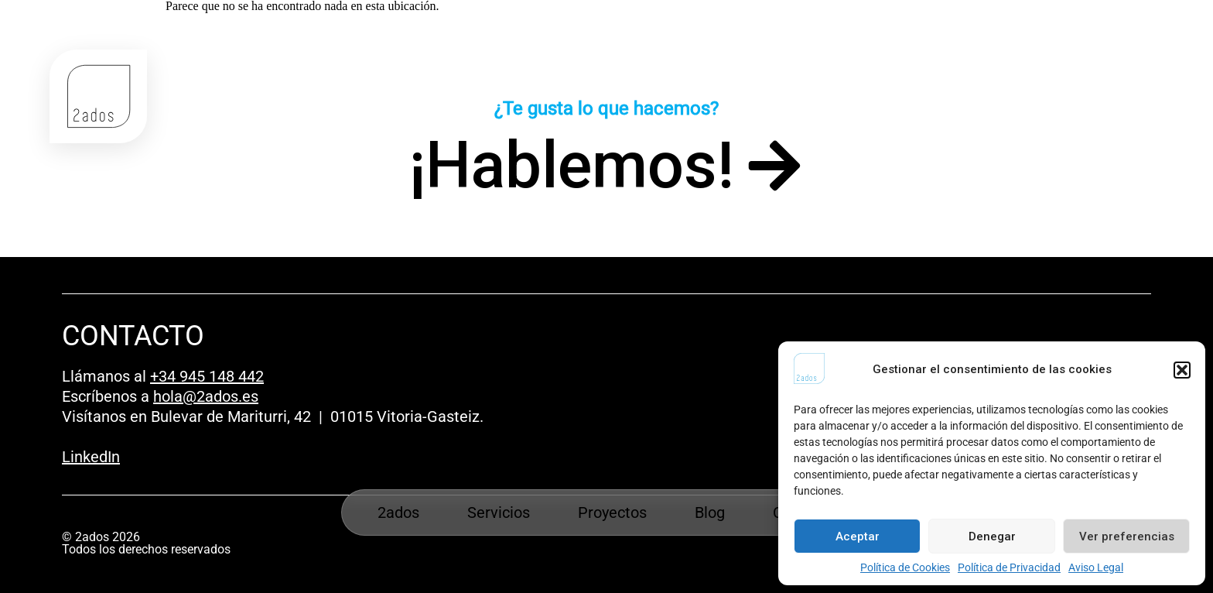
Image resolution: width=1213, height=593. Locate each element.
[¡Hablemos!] (774, 165)
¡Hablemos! (571, 165)
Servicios (498, 512)
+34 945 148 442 (207, 376)
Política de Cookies (905, 567)
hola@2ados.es (205, 396)
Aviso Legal (1095, 567)
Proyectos (612, 512)
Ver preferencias (1126, 536)
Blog (710, 512)
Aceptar (857, 536)
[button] (1182, 370)
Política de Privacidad (1009, 567)
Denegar (992, 536)
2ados (398, 512)
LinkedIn (91, 456)
